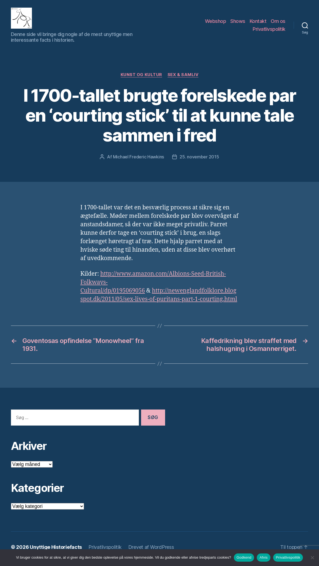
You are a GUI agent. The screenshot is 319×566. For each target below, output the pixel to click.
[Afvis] (312, 557)
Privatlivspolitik (269, 31)
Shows (237, 23)
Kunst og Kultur (141, 78)
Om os (278, 23)
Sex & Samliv (183, 78)
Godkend (244, 557)
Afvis (263, 557)
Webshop (215, 23)
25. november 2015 (199, 160)
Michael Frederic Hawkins (138, 160)
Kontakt (258, 23)
